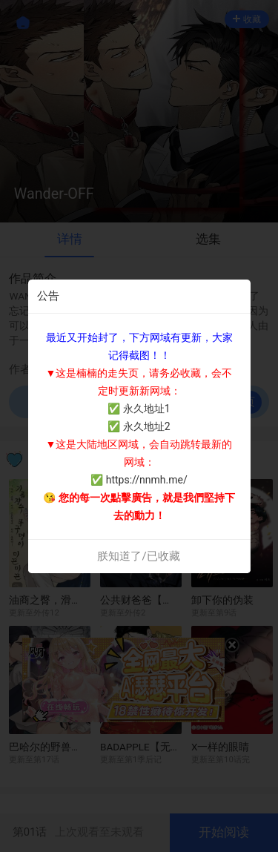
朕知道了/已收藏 (138, 556)
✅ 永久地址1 (138, 409)
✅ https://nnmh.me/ (138, 480)
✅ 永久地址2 (138, 426)
